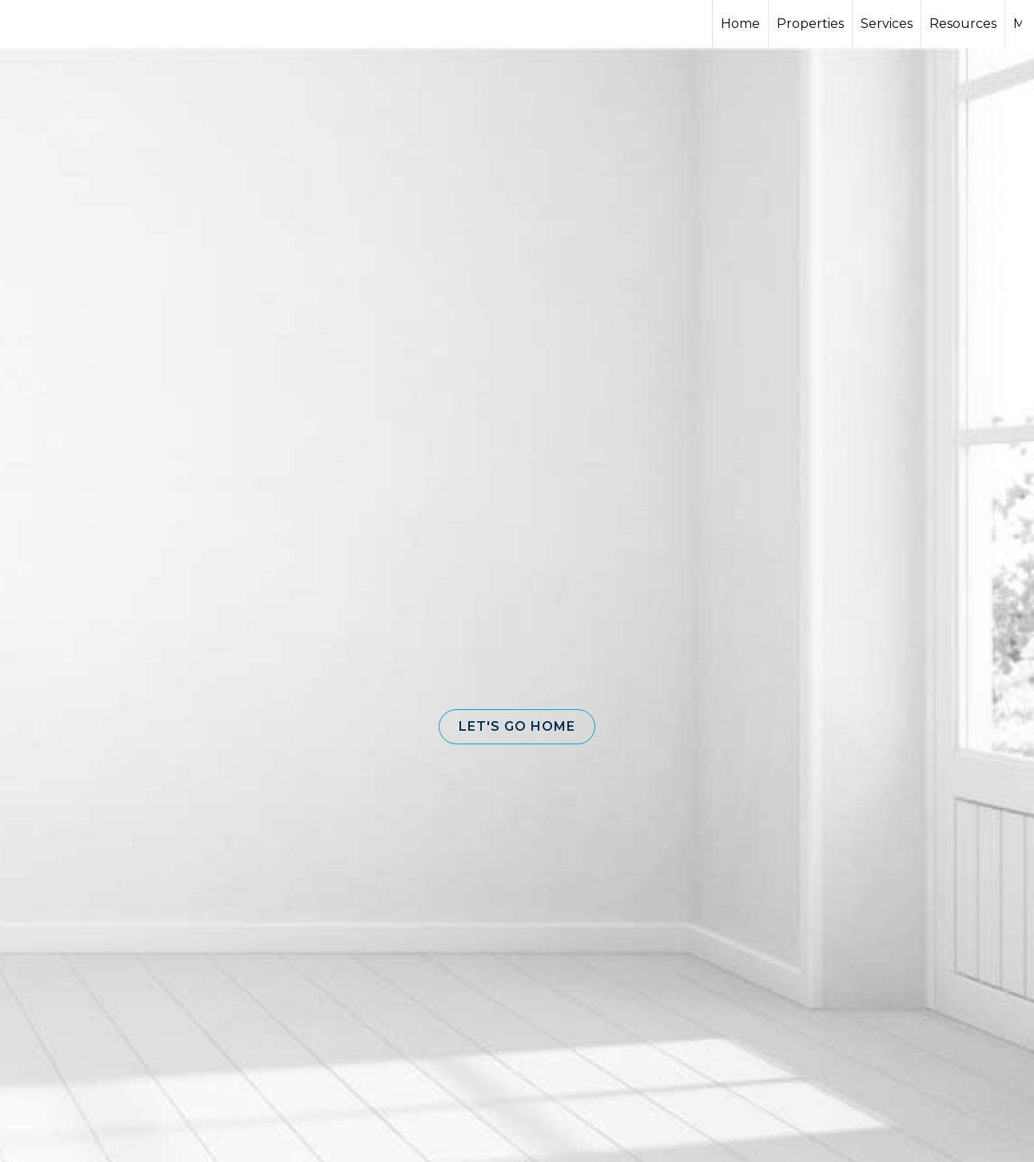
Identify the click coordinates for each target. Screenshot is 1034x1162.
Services (887, 23)
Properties (810, 23)
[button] (517, 726)
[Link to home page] (72, 24)
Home (740, 23)
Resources (962, 23)
